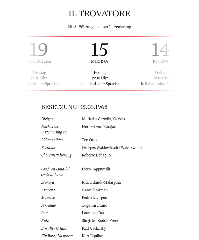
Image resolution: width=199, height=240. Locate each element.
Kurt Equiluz (92, 236)
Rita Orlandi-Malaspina (101, 182)
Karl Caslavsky (94, 228)
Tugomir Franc (94, 205)
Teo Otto (89, 140)
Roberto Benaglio (96, 155)
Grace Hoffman (95, 190)
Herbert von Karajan (99, 127)
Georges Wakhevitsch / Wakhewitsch (113, 148)
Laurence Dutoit (95, 213)
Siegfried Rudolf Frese (100, 221)
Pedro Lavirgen (94, 198)
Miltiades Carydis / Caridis (103, 119)
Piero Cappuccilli (96, 169)
